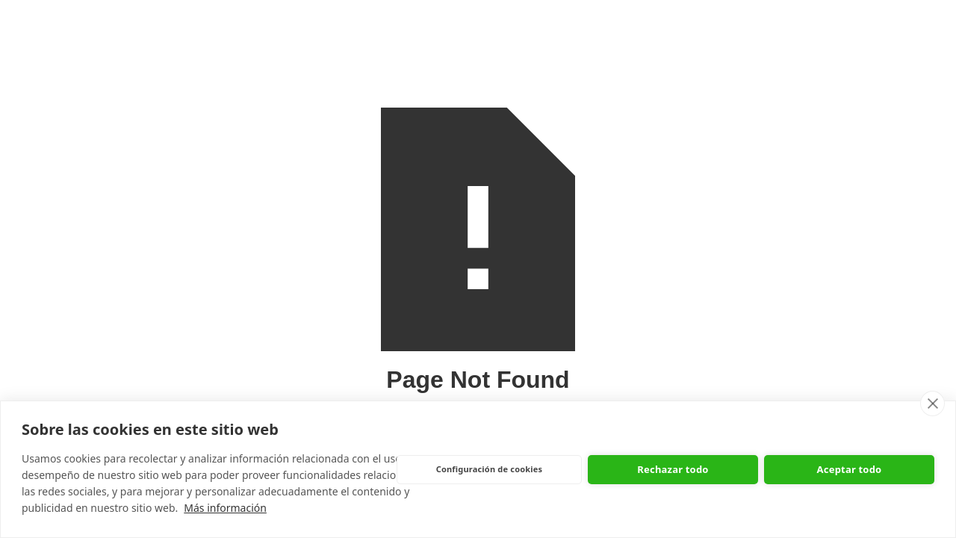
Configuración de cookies (489, 468)
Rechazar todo (672, 469)
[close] (932, 403)
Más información (225, 508)
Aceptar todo (849, 469)
